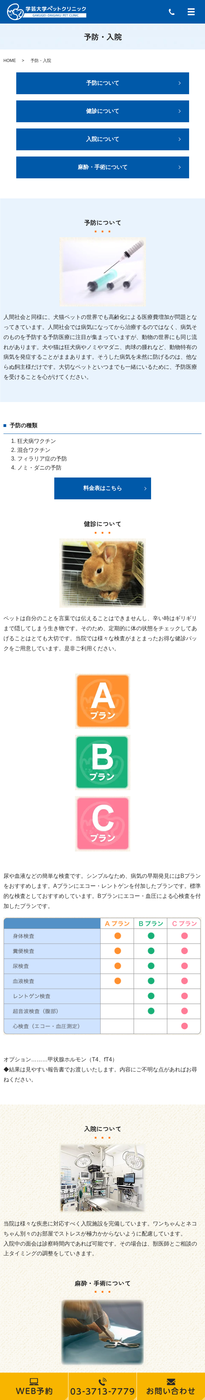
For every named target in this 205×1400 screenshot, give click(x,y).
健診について (102, 111)
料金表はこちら (102, 488)
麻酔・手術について (103, 167)
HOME (9, 60)
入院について (102, 139)
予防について (102, 83)
